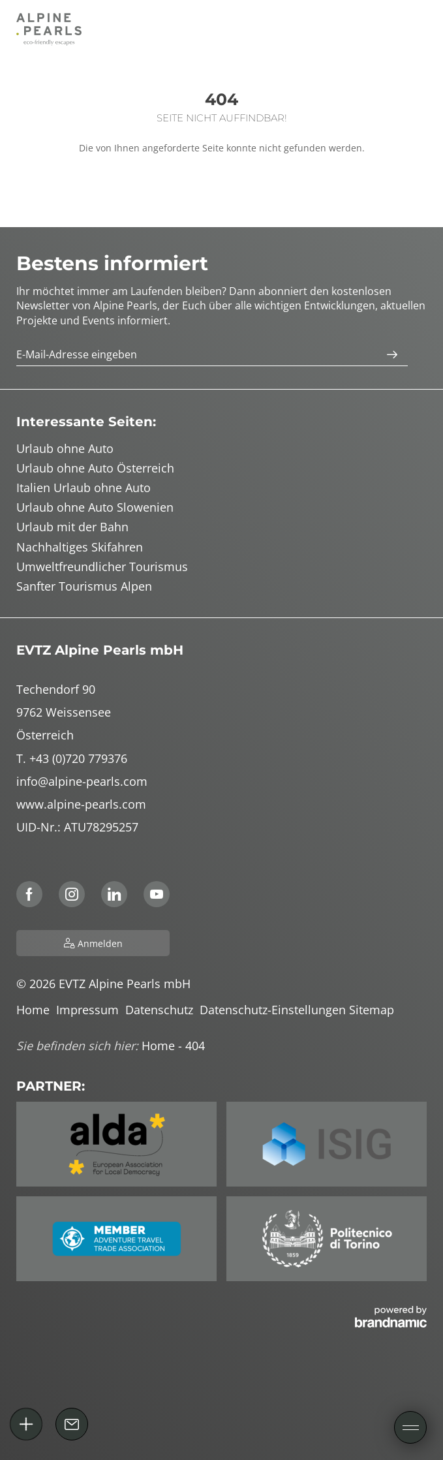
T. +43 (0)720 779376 (71, 758)
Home (36, 1009)
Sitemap (373, 1009)
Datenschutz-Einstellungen (274, 1009)
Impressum (90, 1009)
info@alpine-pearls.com (81, 781)
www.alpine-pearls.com (81, 804)
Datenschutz (162, 1009)
